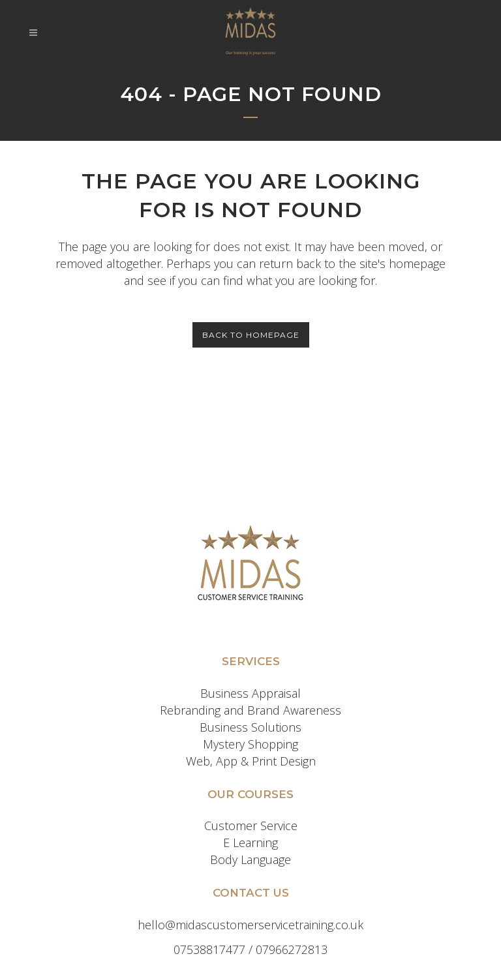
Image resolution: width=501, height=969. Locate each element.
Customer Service (250, 825)
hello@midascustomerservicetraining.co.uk (250, 924)
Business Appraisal (250, 693)
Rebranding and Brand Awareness (250, 710)
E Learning (250, 842)
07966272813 (291, 949)
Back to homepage (250, 335)
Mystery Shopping (250, 744)
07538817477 (209, 949)
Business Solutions (250, 727)
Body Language (250, 859)
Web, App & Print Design (251, 761)
